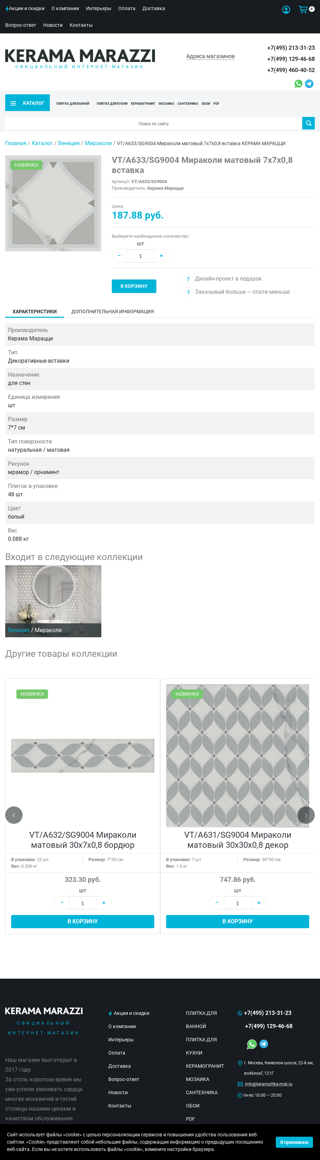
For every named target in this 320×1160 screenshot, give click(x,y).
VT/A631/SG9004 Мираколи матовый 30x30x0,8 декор (237, 832)
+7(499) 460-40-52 (291, 70)
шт (140, 235)
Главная (15, 135)
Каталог (42, 135)
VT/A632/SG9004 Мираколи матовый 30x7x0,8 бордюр (82, 832)
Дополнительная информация (112, 303)
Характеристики (35, 303)
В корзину (134, 278)
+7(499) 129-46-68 (291, 59)
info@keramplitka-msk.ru (268, 1076)
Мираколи (99, 135)
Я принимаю (294, 1142)
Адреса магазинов (210, 56)
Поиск (309, 115)
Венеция (69, 135)
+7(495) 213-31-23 (291, 48)
